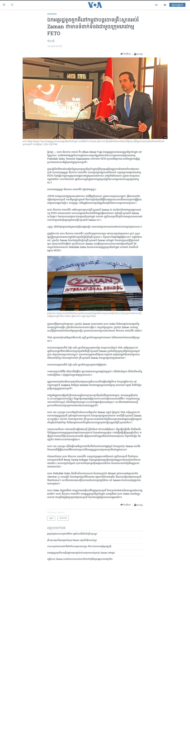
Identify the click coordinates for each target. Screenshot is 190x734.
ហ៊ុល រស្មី (50, 41)
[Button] (125, 54)
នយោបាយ (52, 14)
